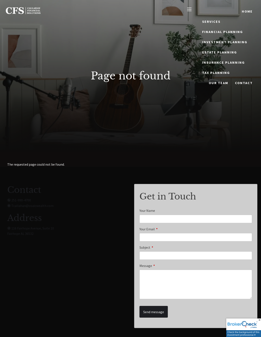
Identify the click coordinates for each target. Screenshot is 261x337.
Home (247, 11)
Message (161, 266)
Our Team (218, 83)
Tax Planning (216, 72)
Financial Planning (222, 32)
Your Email (162, 229)
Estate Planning (219, 52)
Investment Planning (224, 42)
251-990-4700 (21, 200)
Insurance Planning (223, 62)
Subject (160, 247)
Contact (244, 83)
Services (211, 21)
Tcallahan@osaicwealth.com (32, 206)
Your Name (147, 210)
